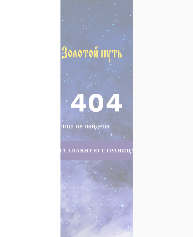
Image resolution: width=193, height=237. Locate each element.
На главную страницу (96, 150)
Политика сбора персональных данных (131, 187)
